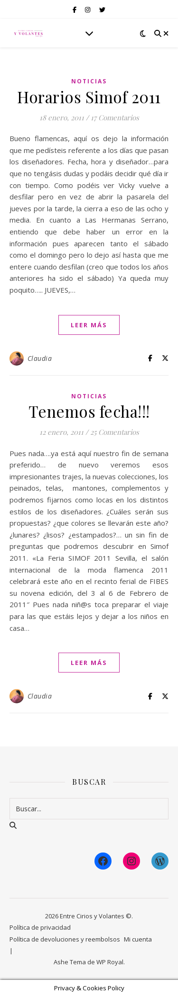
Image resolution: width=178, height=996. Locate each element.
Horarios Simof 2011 (89, 96)
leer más (89, 325)
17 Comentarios (115, 117)
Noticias (89, 81)
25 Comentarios (114, 432)
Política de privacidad (40, 927)
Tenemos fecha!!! (89, 411)
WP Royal (109, 962)
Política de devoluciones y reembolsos (64, 939)
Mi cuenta (138, 939)
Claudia (40, 358)
